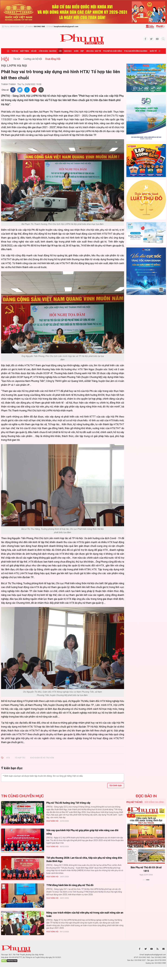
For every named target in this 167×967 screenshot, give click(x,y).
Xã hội (33, 51)
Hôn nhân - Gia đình (47, 51)
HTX (8, 758)
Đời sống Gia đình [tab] (154, 802)
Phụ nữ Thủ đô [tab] (134, 802)
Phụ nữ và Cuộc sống (112, 51)
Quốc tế (153, 51)
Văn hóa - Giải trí (93, 51)
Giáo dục (68, 51)
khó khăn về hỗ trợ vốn (42, 758)
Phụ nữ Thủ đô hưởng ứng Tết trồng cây (68, 802)
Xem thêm (146, 884)
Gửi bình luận (116, 785)
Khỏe (76, 51)
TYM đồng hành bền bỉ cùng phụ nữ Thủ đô (69, 885)
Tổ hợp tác (20, 758)
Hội (60, 51)
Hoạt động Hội (52, 821)
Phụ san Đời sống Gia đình (135, 51)
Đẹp (82, 51)
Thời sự (15, 51)
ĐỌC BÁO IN (146, 796)
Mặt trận (24, 51)
